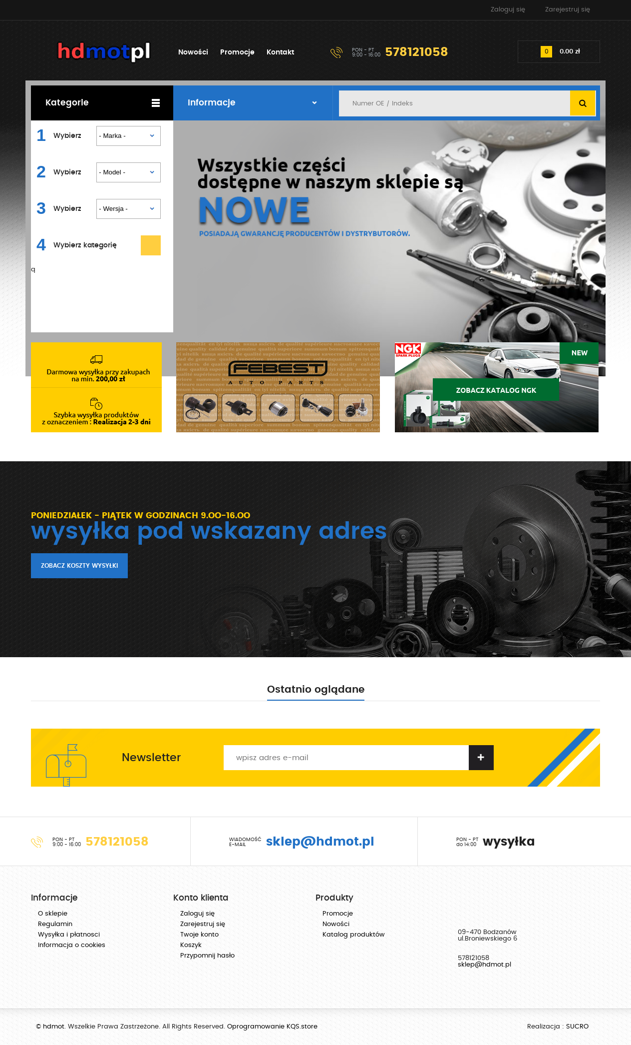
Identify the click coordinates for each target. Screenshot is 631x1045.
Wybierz (67, 135)
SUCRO (577, 1027)
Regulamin (55, 924)
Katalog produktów (353, 935)
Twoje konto (199, 935)
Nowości (193, 52)
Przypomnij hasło (207, 956)
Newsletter (151, 757)
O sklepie (52, 914)
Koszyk (191, 945)
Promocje (237, 52)
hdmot (104, 52)
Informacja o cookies (71, 945)
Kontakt (280, 52)
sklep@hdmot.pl (484, 965)
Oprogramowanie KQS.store (272, 1027)
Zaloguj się (508, 9)
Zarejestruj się (567, 9)
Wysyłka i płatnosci (69, 935)
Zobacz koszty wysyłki (79, 566)
